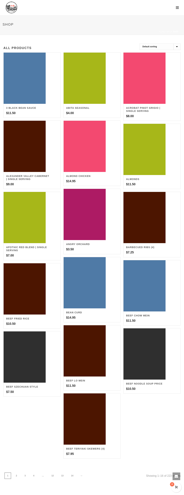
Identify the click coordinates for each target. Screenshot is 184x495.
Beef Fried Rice (17, 318)
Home (162, 32)
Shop (169, 32)
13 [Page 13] (62, 476)
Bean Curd (74, 312)
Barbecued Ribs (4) (140, 247)
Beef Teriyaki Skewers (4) (85, 448)
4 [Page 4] (33, 476)
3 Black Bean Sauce (21, 108)
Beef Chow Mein (138, 315)
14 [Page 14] (72, 476)
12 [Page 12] (52, 476)
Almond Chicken (78, 176)
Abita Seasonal (78, 108)
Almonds (132, 179)
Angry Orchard (78, 244)
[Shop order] (160, 47)
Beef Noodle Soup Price (144, 383)
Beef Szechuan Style (22, 386)
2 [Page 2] (16, 476)
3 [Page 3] (25, 476)
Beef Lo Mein (75, 380)
